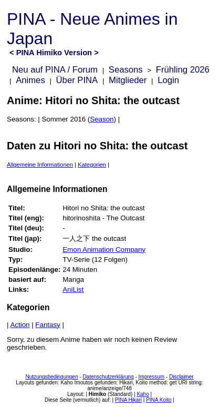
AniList (73, 289)
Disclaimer (181, 377)
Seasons (126, 70)
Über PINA (77, 80)
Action (19, 325)
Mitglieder (128, 80)
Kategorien (92, 164)
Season (101, 119)
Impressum (151, 377)
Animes (30, 80)
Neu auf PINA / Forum (55, 70)
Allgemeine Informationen (40, 164)
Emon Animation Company (103, 249)
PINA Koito (158, 400)
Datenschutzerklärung (107, 377)
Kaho (143, 394)
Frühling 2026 (183, 70)
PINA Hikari (128, 400)
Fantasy (47, 325)
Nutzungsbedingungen (51, 377)
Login (168, 80)
